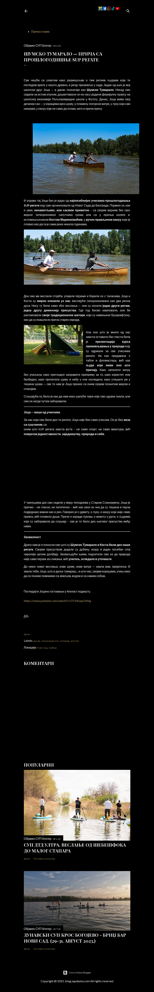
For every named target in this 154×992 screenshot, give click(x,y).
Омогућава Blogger (77, 972)
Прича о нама (40, 31)
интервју (65, 641)
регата (75, 641)
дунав (36, 641)
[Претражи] (128, 10)
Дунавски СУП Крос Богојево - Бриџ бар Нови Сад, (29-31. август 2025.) (75, 938)
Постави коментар (44, 858)
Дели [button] (27, 634)
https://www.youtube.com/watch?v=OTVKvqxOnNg (57, 600)
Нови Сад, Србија (47, 647)
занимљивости (50, 641)
